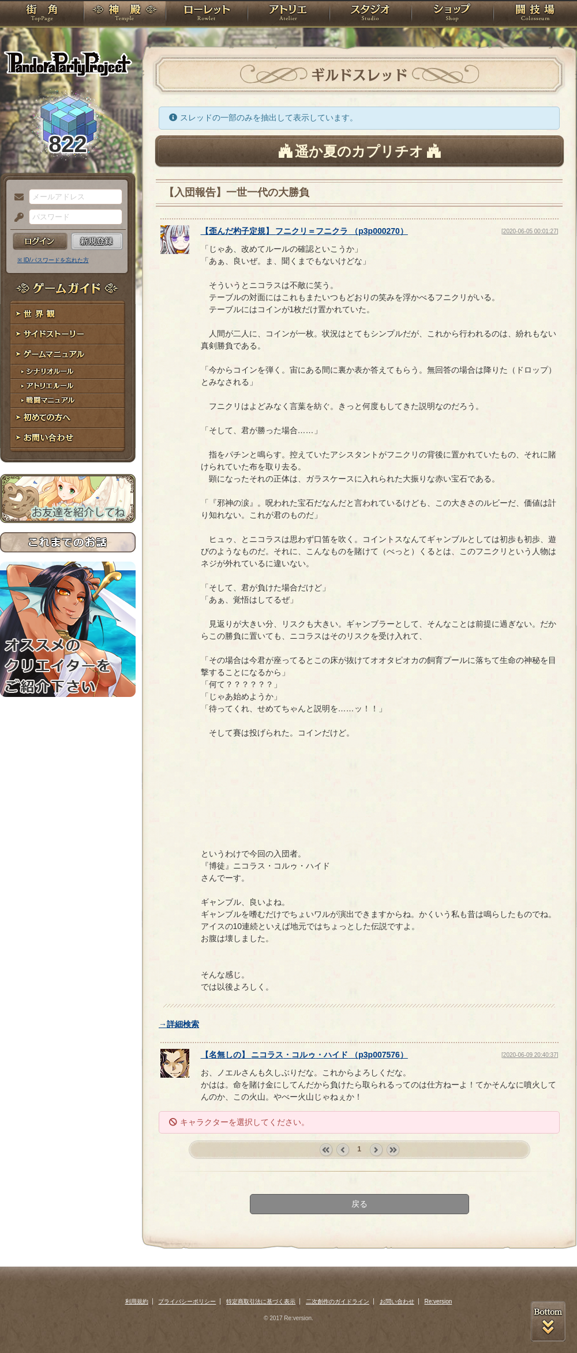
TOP (42, 14)
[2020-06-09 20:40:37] (529, 1055)
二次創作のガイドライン (337, 1301)
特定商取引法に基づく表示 (260, 1301)
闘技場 (535, 14)
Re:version (438, 1301)
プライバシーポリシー (187, 1301)
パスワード (16, 217)
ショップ (452, 14)
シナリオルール (68, 372)
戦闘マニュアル (68, 400)
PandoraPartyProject (68, 63)
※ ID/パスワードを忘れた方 (53, 260)
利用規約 (136, 1301)
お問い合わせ (68, 438)
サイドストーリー (68, 334)
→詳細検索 (179, 1024)
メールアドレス (16, 197)
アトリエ (288, 14)
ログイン (40, 241)
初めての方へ (68, 418)
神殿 (125, 14)
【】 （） (304, 231)
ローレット (207, 14)
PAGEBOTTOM (548, 1321)
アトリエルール (68, 386)
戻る (359, 1203)
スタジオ (370, 14)
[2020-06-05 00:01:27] (529, 231)
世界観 (68, 314)
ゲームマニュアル (68, 354)
